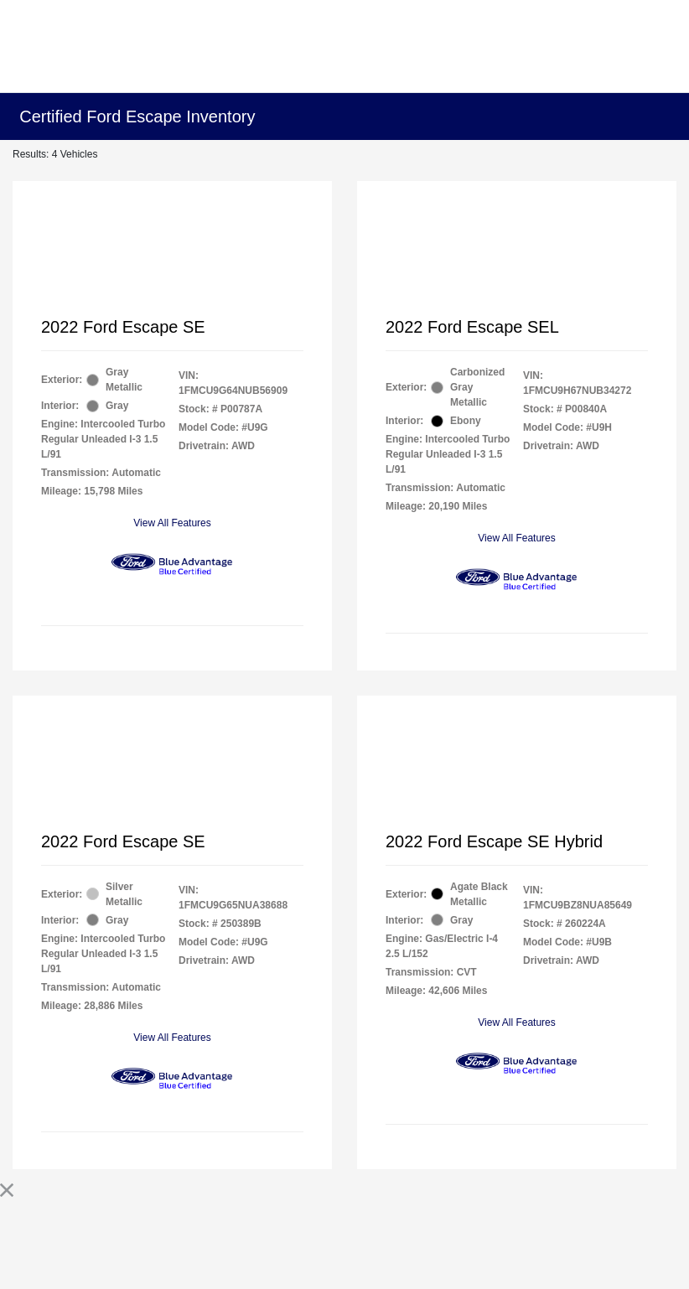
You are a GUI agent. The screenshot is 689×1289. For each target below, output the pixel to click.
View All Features (172, 523)
